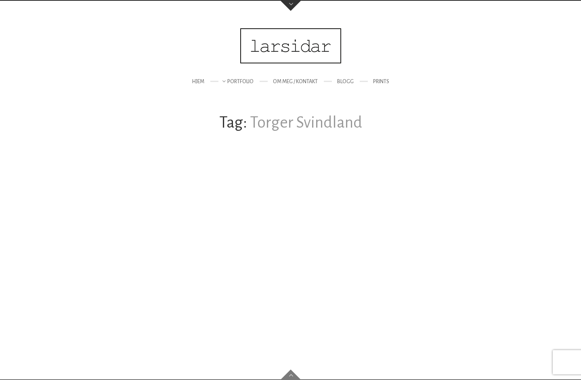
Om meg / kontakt (295, 81)
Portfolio (240, 81)
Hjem (198, 81)
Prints (381, 81)
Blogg (345, 81)
